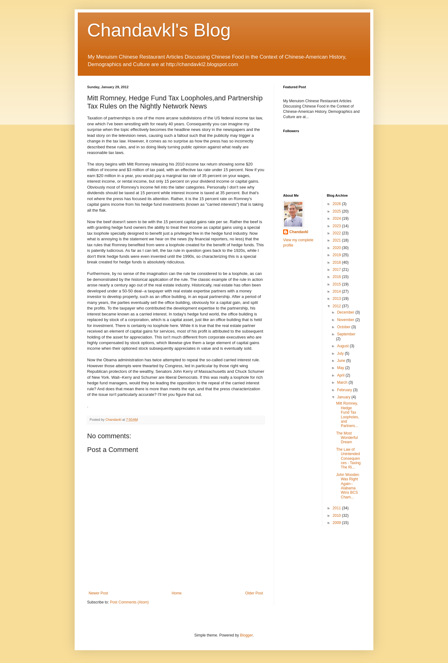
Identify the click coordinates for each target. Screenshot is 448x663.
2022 (337, 233)
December (346, 312)
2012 (337, 306)
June (341, 360)
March (342, 382)
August (343, 346)
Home (177, 593)
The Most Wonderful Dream (346, 437)
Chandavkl (298, 232)
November (346, 320)
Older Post (254, 593)
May (341, 368)
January (344, 397)
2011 (337, 508)
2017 (337, 269)
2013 (337, 298)
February (345, 390)
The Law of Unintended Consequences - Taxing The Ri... (348, 458)
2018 (337, 262)
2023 (337, 226)
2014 (337, 291)
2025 (337, 211)
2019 (337, 255)
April (341, 375)
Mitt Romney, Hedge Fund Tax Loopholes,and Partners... (347, 414)
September (346, 334)
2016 (337, 277)
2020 (337, 248)
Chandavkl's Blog (159, 30)
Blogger (246, 635)
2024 (337, 218)
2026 (337, 204)
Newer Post (98, 593)
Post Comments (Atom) (129, 602)
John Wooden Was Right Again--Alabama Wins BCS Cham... (347, 486)
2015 (337, 284)
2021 (337, 240)
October (344, 327)
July (341, 353)
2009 (337, 523)
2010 (337, 515)
